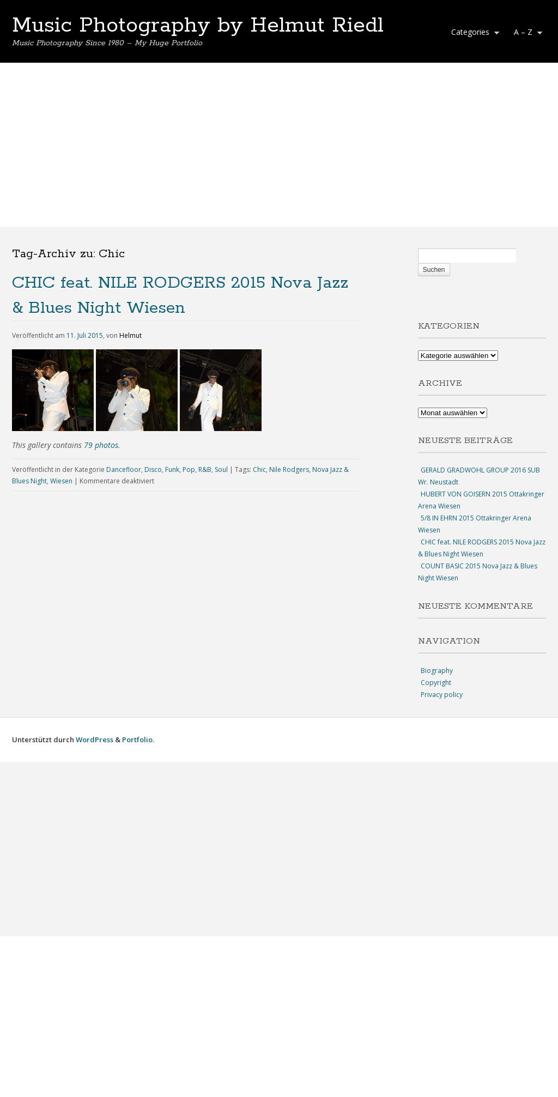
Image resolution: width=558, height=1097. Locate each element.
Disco (153, 469)
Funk (172, 469)
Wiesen (61, 481)
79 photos (101, 445)
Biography (437, 670)
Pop (189, 469)
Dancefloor (123, 469)
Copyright (436, 682)
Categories (473, 33)
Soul (221, 469)
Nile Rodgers (289, 469)
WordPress (94, 739)
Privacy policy (442, 694)
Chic (259, 469)
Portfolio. (138, 739)
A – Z (525, 33)
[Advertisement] (279, 145)
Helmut (130, 335)
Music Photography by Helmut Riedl (198, 25)
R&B (204, 469)
